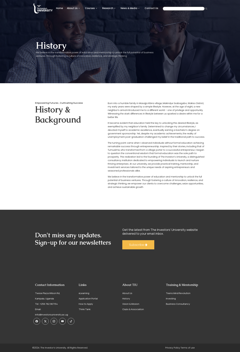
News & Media (129, 8)
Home (59, 8)
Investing (171, 298)
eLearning (84, 293)
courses (90, 8)
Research (107, 8)
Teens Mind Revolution (178, 293)
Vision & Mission (130, 303)
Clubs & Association (133, 309)
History (126, 298)
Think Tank (84, 309)
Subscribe (138, 245)
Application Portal (88, 298)
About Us (72, 8)
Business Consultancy (178, 303)
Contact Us (151, 8)
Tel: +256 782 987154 (46, 303)
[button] (36, 321)
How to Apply (86, 303)
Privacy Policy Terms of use (180, 347)
